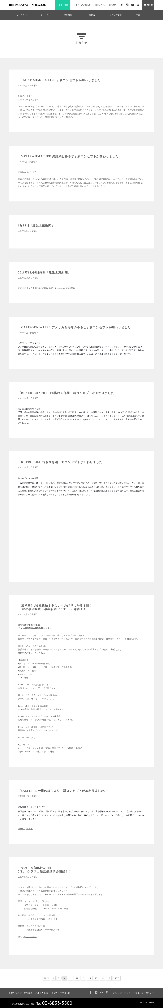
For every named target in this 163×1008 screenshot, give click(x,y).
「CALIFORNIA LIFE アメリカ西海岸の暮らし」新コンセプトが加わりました (74, 327)
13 (83, 978)
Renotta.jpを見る (25, 829)
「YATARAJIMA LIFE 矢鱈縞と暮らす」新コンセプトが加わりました (68, 156)
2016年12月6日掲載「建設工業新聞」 (44, 272)
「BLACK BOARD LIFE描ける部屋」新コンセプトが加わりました (66, 393)
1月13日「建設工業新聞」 (36, 225)
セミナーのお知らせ (82, 5)
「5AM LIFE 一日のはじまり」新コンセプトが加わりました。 (62, 790)
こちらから (31, 937)
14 (90, 978)
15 (96, 978)
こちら (42, 653)
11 (70, 978)
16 (102, 978)
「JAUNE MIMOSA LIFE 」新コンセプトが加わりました (59, 80)
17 (109, 978)
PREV (46, 978)
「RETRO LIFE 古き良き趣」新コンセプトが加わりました (60, 462)
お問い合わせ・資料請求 (105, 5)
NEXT (116, 978)
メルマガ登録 (62, 5)
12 (77, 978)
